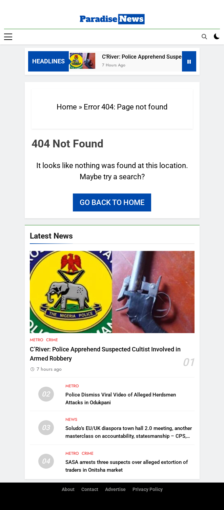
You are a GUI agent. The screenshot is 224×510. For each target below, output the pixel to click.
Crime (52, 340)
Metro (36, 340)
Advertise (115, 489)
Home (67, 107)
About (68, 489)
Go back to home (112, 202)
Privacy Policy (148, 489)
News (71, 419)
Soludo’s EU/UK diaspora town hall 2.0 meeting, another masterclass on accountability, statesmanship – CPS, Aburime (128, 436)
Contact (89, 489)
